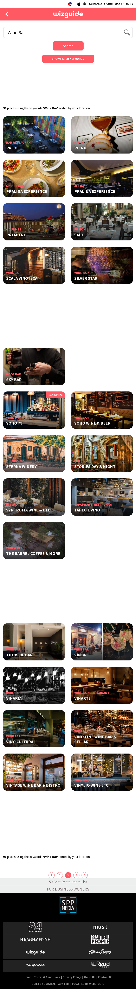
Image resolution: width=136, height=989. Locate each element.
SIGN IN (108, 3)
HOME (129, 3)
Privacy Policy (72, 977)
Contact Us (105, 977)
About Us (89, 977)
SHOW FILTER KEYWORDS (68, 59)
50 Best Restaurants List (68, 881)
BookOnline (55, 395)
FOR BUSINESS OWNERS (68, 889)
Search (68, 45)
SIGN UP (119, 3)
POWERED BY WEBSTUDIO (88, 984)
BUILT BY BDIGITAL (44, 984)
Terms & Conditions (47, 977)
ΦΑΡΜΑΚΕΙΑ (95, 3)
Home (27, 977)
